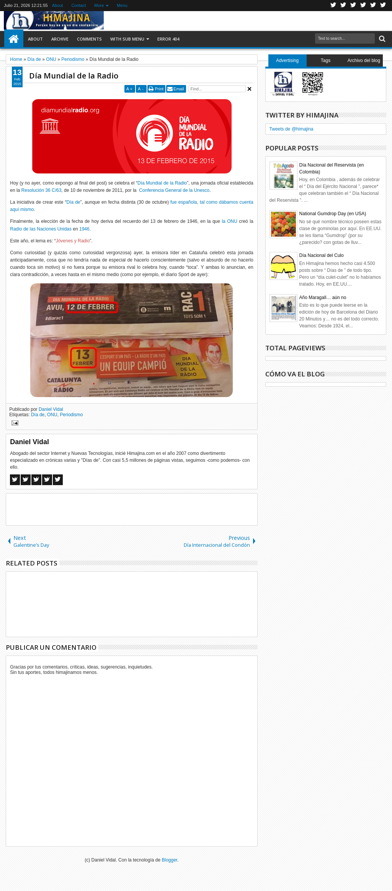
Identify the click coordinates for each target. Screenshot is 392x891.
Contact (78, 5)
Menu (122, 5)
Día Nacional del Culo (321, 255)
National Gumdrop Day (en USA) (332, 213)
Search (381, 38)
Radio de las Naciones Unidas (41, 229)
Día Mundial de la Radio (73, 75)
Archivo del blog (364, 60)
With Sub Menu (127, 39)
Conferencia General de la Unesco (174, 190)
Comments (89, 39)
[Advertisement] (131, 508)
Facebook (343, 5)
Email (178, 89)
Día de (73, 202)
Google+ (353, 5)
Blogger (170, 860)
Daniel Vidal (51, 409)
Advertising (287, 60)
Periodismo (71, 414)
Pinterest (383, 5)
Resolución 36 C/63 (41, 190)
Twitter (333, 5)
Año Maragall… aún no (322, 297)
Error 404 (168, 39)
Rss (363, 5)
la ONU (229, 221)
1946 (84, 229)
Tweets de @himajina (292, 129)
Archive (60, 39)
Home (13, 39)
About (57, 5)
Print (159, 89)
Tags (325, 60)
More (99, 5)
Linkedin (373, 5)
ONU (52, 414)
